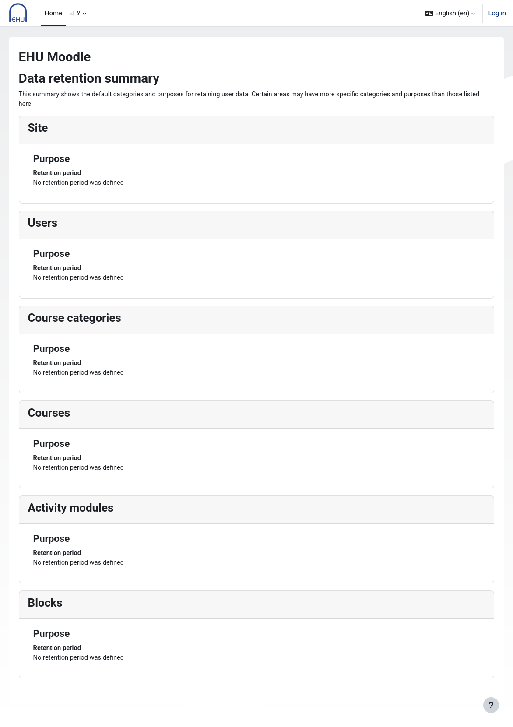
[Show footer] (491, 705)
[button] (450, 13)
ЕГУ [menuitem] (75, 13)
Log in (497, 13)
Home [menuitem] (53, 13)
